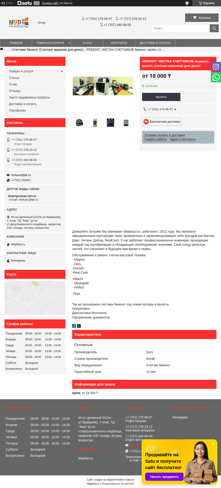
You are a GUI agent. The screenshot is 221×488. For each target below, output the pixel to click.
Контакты (119, 43)
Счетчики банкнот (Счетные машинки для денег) (47, 49)
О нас (87, 43)
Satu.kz (129, 479)
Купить (161, 97)
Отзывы (15, 91)
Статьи (14, 78)
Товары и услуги (50, 43)
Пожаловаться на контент (118, 483)
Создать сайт (50, 3)
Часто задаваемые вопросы (29, 97)
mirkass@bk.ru (21, 175)
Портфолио (17, 110)
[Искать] (214, 28)
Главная (16, 43)
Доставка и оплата (155, 43)
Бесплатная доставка (165, 121)
